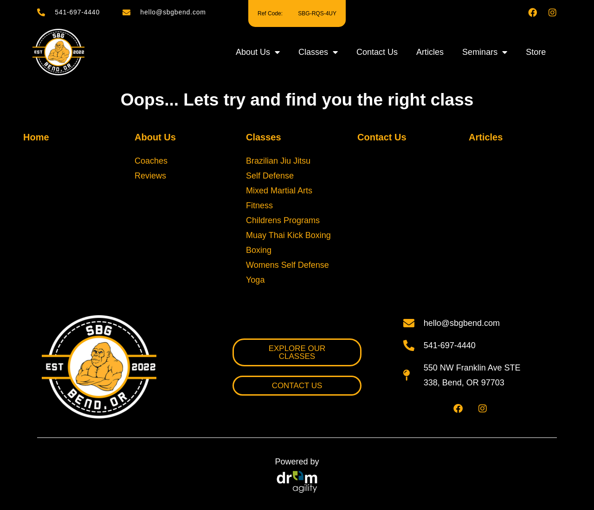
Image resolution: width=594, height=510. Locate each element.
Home (36, 137)
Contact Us (377, 52)
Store (536, 52)
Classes (318, 52)
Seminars (484, 52)
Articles (430, 52)
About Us (258, 52)
